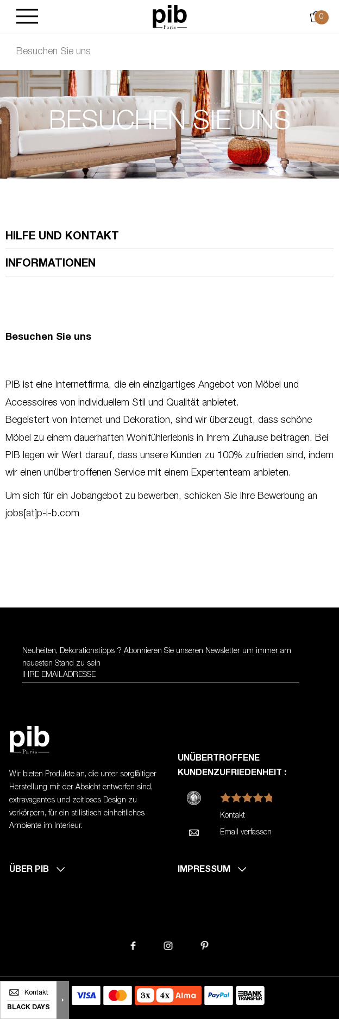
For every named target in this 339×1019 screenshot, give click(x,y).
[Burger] (27, 17)
